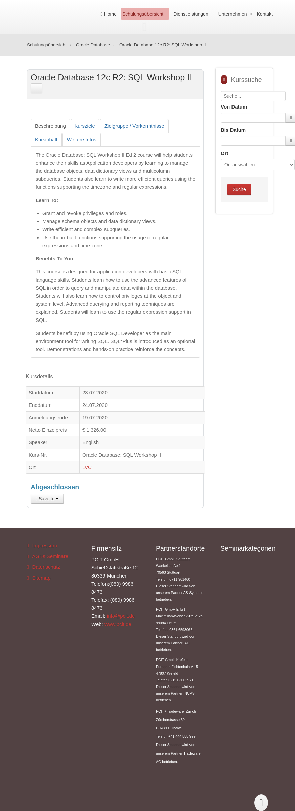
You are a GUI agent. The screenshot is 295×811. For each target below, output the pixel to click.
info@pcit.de (121, 616)
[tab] (50, 126)
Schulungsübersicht (142, 14)
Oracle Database (93, 44)
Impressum (44, 545)
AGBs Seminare (50, 556)
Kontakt (265, 14)
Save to (47, 498)
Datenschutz (46, 567)
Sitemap (41, 578)
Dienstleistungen (190, 14)
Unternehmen (232, 14)
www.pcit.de (117, 624)
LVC (87, 467)
